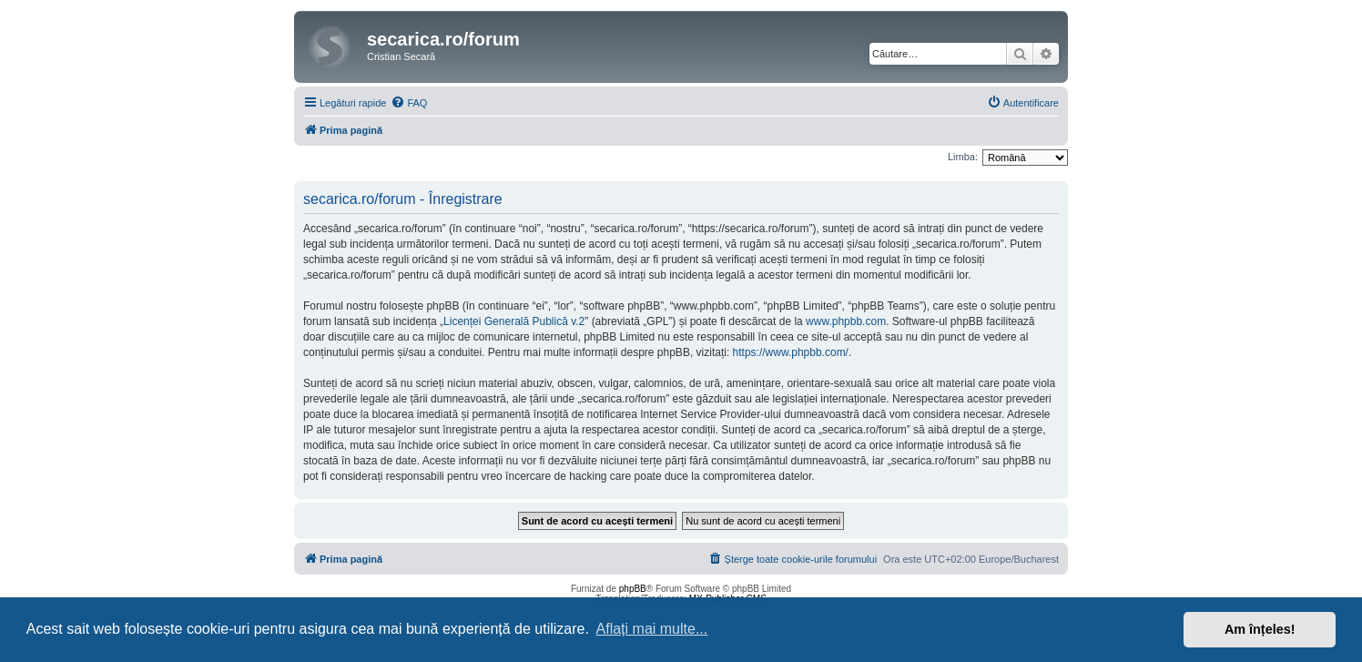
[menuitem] (409, 103)
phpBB (632, 589)
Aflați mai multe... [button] (652, 629)
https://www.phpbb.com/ (791, 352)
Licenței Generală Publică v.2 (513, 321)
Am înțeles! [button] (1260, 629)
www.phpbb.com (846, 321)
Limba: (963, 156)
